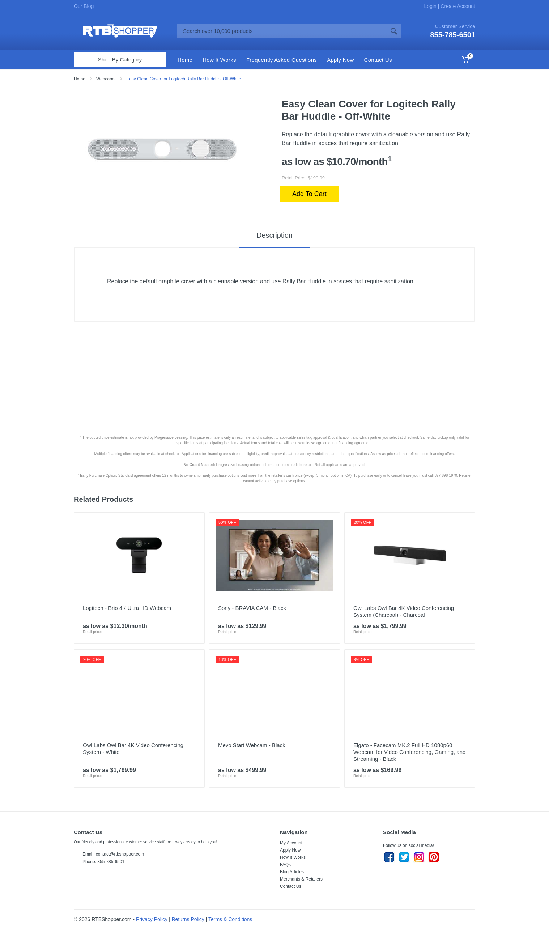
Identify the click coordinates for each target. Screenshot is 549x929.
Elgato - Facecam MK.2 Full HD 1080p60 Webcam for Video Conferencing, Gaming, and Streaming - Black (409, 752)
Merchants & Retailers (301, 879)
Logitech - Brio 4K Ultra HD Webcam (127, 608)
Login (431, 6)
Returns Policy (188, 919)
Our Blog (84, 6)
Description (274, 235)
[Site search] (282, 31)
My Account (291, 842)
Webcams (105, 78)
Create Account (457, 6)
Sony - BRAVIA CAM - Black (252, 608)
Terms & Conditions (230, 919)
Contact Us (290, 886)
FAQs (285, 864)
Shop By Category (120, 59)
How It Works (293, 857)
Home (79, 78)
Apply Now (290, 850)
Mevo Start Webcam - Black (251, 745)
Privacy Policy (151, 919)
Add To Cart (309, 194)
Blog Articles (292, 871)
